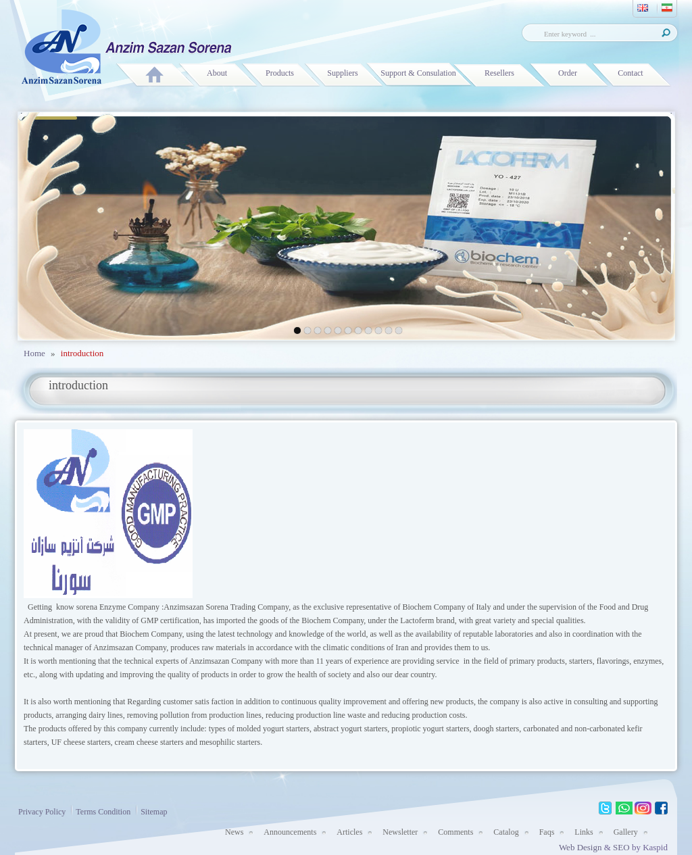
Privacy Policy (42, 811)
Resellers (499, 73)
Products (280, 73)
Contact (630, 73)
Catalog (505, 832)
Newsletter (400, 832)
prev (60, 223)
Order (567, 73)
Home (34, 353)
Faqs (547, 832)
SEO (622, 847)
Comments (455, 832)
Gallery (626, 832)
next (632, 223)
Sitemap (150, 810)
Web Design (580, 847)
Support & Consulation (417, 73)
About (217, 73)
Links (583, 832)
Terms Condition (99, 810)
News (234, 832)
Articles (349, 832)
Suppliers (342, 73)
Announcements (290, 832)
